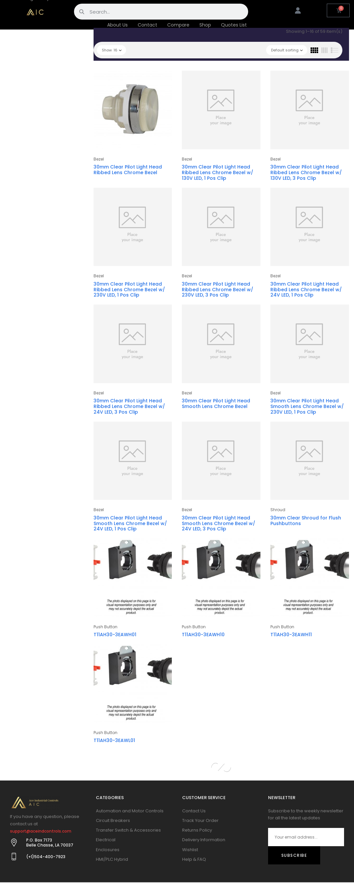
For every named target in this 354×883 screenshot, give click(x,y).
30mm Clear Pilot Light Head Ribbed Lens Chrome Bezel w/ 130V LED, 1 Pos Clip (217, 172)
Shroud (277, 509)
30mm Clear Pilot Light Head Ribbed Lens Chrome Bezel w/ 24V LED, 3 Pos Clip (129, 406)
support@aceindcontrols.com (40, 831)
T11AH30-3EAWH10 (203, 634)
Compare (178, 25)
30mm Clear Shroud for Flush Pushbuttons (305, 520)
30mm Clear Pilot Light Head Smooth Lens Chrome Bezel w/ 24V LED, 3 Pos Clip (218, 523)
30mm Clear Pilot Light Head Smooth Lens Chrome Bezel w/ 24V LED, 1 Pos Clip (130, 523)
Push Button (105, 627)
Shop (205, 25)
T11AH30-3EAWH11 (291, 634)
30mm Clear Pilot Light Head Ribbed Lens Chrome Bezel (128, 170)
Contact (147, 25)
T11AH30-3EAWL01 (114, 740)
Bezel (99, 159)
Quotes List (234, 25)
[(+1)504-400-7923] (14, 856)
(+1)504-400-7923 (45, 856)
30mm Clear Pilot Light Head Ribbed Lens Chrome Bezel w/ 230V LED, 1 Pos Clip (129, 290)
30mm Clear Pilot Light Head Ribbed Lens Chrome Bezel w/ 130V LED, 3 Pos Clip (306, 172)
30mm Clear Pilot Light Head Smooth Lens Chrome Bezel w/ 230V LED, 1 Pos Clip (307, 406)
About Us (117, 25)
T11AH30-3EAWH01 (115, 634)
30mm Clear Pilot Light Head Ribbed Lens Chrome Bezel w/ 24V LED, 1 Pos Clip (306, 290)
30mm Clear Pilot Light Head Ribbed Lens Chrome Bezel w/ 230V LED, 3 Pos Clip (217, 290)
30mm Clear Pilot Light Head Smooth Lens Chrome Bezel (216, 403)
